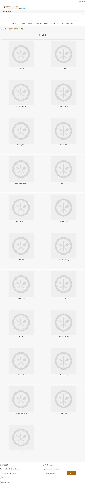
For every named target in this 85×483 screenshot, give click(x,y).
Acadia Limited (21, 413)
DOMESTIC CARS (41, 23)
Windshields (67, 23)
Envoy (63, 68)
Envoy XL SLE (64, 183)
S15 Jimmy (64, 375)
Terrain (63, 298)
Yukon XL (21, 375)
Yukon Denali (63, 336)
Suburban (21, 298)
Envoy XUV (64, 221)
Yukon (21, 336)
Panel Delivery (63, 260)
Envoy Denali (21, 106)
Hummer (64, 413)
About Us (55, 23)
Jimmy (21, 260)
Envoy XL (63, 145)
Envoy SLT (21, 145)
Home (14, 23)
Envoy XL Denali (21, 183)
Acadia (21, 68)
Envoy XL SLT (21, 221)
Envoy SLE (64, 106)
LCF (21, 451)
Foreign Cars (26, 23)
